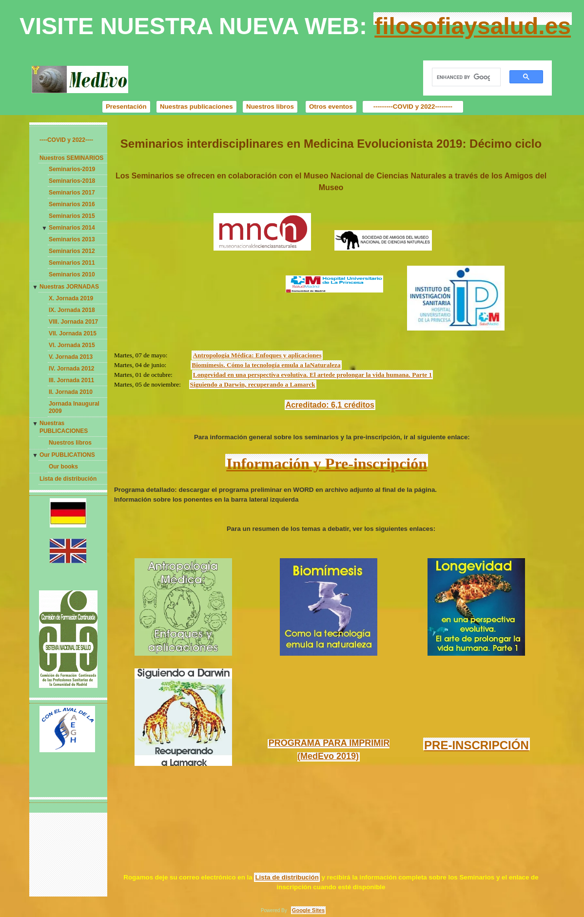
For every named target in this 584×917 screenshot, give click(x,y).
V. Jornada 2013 (71, 356)
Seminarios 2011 (72, 262)
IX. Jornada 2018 (72, 310)
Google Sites (308, 910)
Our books (63, 466)
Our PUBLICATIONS (67, 454)
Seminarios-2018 (72, 180)
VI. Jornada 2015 (72, 345)
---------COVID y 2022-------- (413, 106)
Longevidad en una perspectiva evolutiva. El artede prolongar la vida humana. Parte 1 (312, 374)
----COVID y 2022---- (66, 140)
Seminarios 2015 (72, 216)
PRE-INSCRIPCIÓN (476, 745)
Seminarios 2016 (72, 204)
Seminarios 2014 (72, 227)
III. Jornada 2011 (71, 380)
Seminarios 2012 (72, 251)
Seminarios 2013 (72, 239)
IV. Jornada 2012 (72, 368)
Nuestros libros (270, 106)
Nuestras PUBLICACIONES (63, 427)
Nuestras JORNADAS (69, 286)
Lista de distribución (68, 478)
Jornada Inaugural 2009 (74, 407)
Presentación (126, 106)
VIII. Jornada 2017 (73, 321)
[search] (463, 77)
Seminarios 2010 (72, 274)
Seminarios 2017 (72, 192)
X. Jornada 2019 (71, 298)
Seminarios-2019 (72, 169)
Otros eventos (331, 106)
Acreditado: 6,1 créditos (330, 405)
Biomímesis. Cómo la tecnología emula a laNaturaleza (266, 365)
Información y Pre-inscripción (326, 463)
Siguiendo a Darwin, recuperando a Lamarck (252, 384)
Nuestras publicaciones (196, 106)
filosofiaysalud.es (472, 26)
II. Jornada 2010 (71, 392)
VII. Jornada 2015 (73, 333)
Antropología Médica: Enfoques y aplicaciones (257, 355)
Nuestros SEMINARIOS (71, 158)
